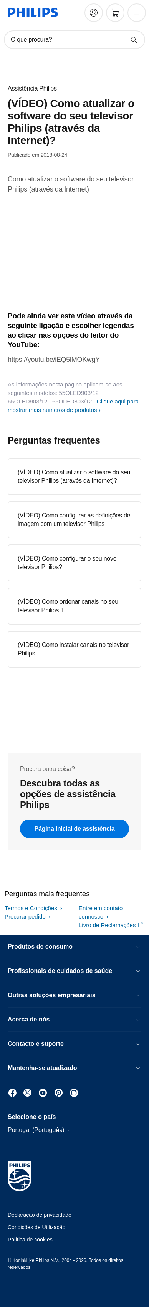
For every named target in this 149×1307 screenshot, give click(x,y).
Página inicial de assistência (75, 828)
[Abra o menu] (136, 12)
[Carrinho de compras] (115, 12)
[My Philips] (93, 12)
